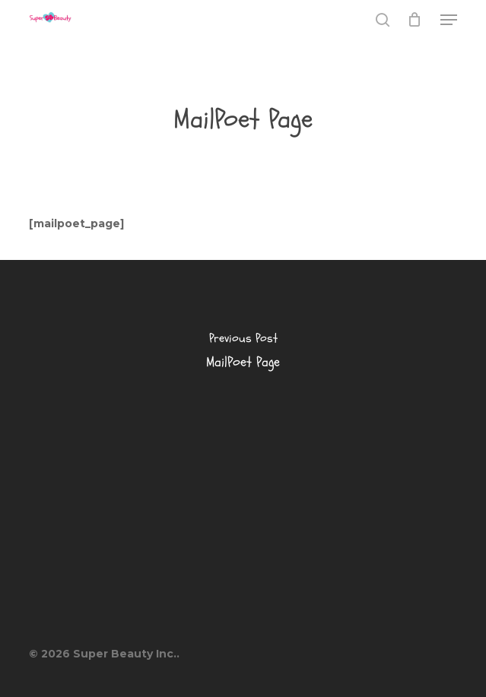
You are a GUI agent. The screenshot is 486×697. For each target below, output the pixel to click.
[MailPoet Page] (243, 355)
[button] (448, 19)
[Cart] (415, 20)
